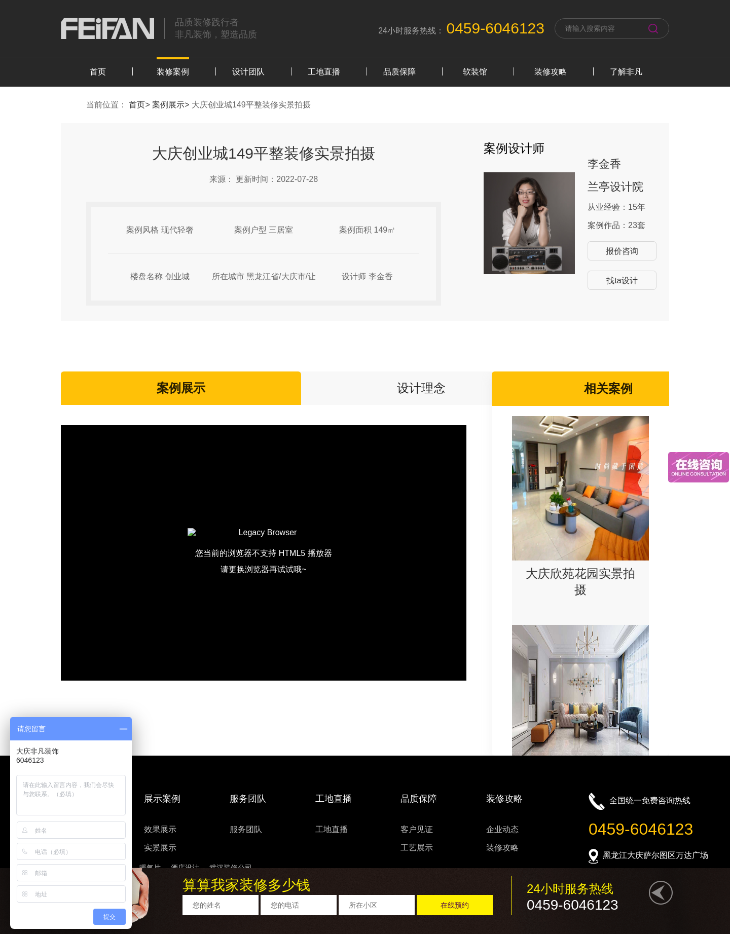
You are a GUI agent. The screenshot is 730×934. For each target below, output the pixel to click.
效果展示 (160, 829)
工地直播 (324, 71)
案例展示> (172, 104)
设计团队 (248, 71)
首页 (98, 71)
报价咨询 (622, 251)
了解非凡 (626, 71)
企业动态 (502, 829)
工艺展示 (416, 847)
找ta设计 (621, 280)
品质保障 (399, 71)
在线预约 (455, 905)
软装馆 (475, 71)
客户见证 (416, 829)
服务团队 (246, 829)
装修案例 (173, 71)
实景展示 (160, 847)
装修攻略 (550, 71)
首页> (140, 104)
